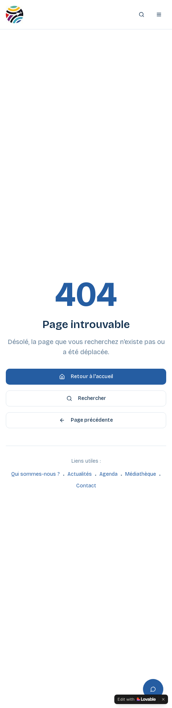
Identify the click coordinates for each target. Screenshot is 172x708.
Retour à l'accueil (86, 376)
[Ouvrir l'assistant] (153, 689)
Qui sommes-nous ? (35, 474)
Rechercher (86, 398)
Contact (86, 486)
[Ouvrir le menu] (159, 14)
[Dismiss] (163, 699)
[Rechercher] (141, 14)
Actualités (79, 474)
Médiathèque (140, 474)
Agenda (108, 474)
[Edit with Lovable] (137, 699)
